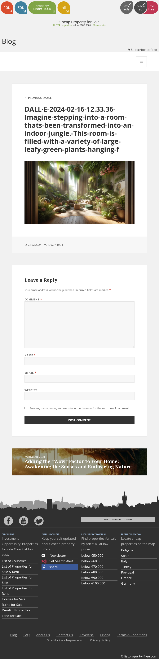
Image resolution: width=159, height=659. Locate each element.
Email (30, 372)
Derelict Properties (16, 610)
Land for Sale (11, 615)
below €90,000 (92, 577)
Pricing (105, 635)
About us (43, 635)
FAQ (26, 635)
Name (29, 355)
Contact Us (64, 635)
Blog (9, 41)
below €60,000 (92, 561)
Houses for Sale (13, 599)
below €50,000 (92, 555)
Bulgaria (127, 550)
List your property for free (118, 519)
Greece (126, 578)
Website (31, 390)
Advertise (86, 635)
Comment (33, 299)
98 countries (99, 25)
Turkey (126, 567)
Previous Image (40, 98)
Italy (124, 561)
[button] (60, 567)
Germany (128, 583)
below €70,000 (92, 566)
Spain (125, 555)
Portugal (127, 572)
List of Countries (14, 561)
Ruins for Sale (12, 604)
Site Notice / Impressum (65, 640)
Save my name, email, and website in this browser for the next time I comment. (80, 408)
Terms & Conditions (132, 635)
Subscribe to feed (142, 49)
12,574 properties (62, 25)
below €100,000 (93, 583)
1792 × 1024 (55, 245)
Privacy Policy (100, 640)
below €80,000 (92, 572)
